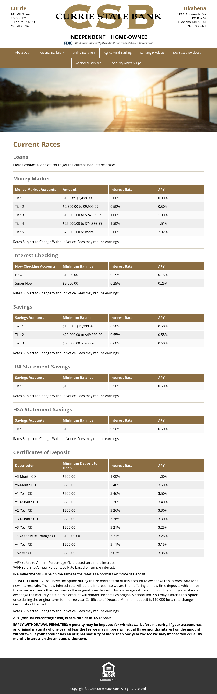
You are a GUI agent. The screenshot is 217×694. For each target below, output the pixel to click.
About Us (21, 52)
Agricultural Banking (118, 53)
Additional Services (88, 63)
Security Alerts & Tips (126, 63)
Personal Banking (50, 52)
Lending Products (152, 53)
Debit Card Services (186, 52)
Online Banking (83, 52)
